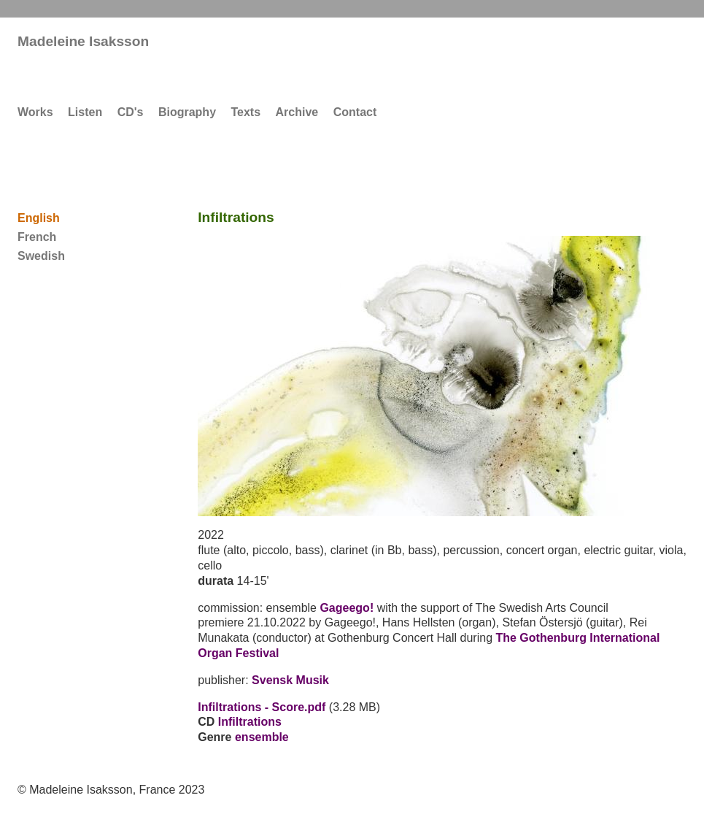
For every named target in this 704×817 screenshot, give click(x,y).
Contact (355, 112)
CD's (130, 112)
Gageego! (347, 608)
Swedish (41, 256)
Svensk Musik (290, 680)
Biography (187, 112)
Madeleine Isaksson (83, 41)
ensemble (262, 737)
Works (35, 112)
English (39, 218)
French (37, 237)
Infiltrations (250, 722)
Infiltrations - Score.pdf (261, 707)
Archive (297, 112)
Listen (85, 112)
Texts (245, 112)
